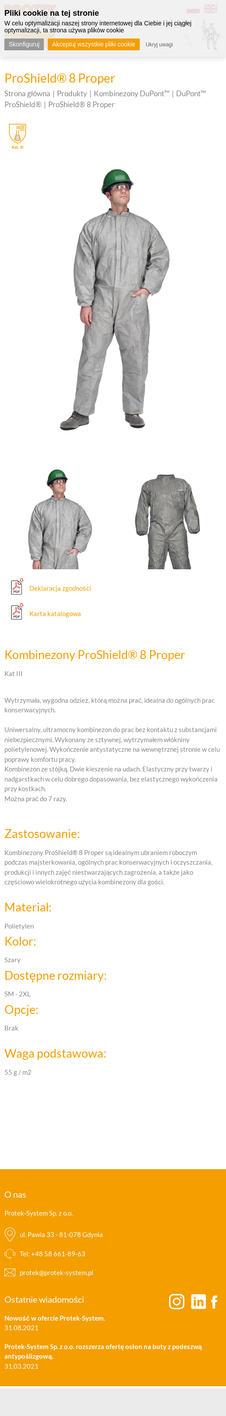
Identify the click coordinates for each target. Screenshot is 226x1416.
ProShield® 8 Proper (81, 104)
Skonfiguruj (24, 44)
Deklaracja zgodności (60, 588)
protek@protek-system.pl (56, 1272)
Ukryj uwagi (159, 45)
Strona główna (27, 93)
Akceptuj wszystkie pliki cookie (93, 44)
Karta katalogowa (55, 613)
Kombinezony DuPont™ (132, 93)
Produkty (72, 93)
